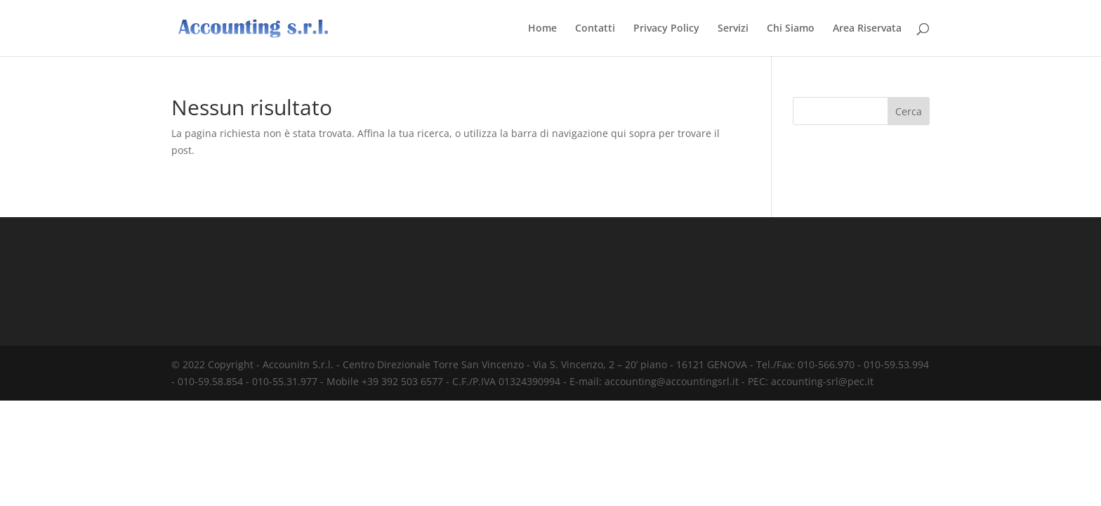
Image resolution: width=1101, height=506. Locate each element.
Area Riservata (867, 28)
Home (542, 28)
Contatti (595, 28)
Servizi (733, 28)
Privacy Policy (666, 28)
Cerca (908, 111)
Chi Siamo (791, 28)
